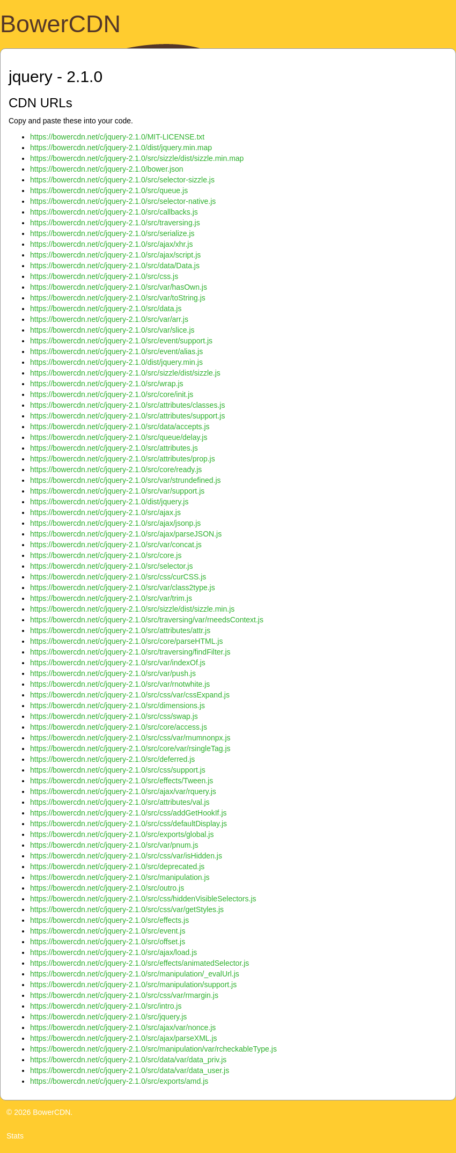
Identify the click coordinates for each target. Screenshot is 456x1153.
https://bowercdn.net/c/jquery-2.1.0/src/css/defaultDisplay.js (128, 823)
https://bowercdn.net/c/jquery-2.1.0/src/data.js (105, 308)
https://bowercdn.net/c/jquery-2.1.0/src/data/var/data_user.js (129, 1070)
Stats (15, 1136)
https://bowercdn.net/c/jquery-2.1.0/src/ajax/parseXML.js (123, 1038)
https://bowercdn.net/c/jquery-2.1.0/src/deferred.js (112, 759)
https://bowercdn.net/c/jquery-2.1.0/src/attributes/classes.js (127, 405)
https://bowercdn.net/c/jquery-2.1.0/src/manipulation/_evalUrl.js (134, 974)
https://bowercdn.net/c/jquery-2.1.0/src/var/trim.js (111, 598)
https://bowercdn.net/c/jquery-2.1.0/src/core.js (105, 555)
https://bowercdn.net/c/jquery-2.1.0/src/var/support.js (117, 491)
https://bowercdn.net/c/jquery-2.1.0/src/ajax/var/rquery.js (123, 791)
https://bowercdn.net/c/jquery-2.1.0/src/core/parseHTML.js (126, 641)
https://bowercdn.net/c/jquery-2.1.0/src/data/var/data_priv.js (128, 1059)
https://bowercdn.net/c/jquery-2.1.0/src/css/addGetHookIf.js (128, 813)
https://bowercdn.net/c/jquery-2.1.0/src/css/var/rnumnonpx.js (130, 737)
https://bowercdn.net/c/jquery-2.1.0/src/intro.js (105, 1006)
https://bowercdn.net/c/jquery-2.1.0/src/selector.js (111, 566)
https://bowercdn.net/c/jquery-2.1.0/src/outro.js (107, 888)
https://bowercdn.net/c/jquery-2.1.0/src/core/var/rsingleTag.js (130, 748)
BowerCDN (60, 24)
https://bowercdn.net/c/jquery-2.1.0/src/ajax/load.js (113, 952)
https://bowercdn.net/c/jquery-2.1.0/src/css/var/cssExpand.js (130, 695)
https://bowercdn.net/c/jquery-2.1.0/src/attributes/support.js (127, 416)
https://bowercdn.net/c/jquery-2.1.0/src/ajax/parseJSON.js (126, 534)
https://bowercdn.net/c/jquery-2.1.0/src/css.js (104, 276)
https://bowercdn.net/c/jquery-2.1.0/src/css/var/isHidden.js (126, 855)
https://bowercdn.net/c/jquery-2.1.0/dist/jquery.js (109, 501)
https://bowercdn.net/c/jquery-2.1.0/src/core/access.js (118, 727)
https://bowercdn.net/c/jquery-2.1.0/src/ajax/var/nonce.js (123, 1027)
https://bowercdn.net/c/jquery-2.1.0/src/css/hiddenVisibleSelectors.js (143, 898)
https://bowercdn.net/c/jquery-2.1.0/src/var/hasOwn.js (118, 287)
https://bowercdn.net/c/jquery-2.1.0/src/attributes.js (114, 448)
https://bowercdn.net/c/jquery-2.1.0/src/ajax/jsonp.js (115, 523)
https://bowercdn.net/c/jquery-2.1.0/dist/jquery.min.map (121, 147)
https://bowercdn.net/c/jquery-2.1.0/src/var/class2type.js (122, 587)
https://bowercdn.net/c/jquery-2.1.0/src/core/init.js (111, 394)
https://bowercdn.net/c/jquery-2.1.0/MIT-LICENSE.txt (117, 137)
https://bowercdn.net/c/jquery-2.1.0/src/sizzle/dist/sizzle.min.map (137, 158)
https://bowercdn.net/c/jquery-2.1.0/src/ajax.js (105, 512)
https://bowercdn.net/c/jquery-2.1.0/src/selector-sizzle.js (122, 179)
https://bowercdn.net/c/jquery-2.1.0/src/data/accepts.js (120, 426)
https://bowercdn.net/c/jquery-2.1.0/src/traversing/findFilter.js (130, 652)
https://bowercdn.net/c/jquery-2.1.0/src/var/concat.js (116, 544)
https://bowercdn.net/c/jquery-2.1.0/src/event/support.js (121, 340)
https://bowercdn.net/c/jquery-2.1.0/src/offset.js (107, 941)
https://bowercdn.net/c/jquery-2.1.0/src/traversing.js (115, 222)
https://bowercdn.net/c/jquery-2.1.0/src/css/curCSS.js (118, 576)
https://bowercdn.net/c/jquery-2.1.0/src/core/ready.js (116, 469)
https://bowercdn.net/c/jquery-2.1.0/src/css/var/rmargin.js (124, 995)
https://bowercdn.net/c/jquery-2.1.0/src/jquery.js (108, 1016)
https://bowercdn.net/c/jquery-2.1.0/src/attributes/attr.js (120, 630)
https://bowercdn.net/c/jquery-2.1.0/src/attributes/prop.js (122, 458)
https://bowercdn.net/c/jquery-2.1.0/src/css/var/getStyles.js (127, 909)
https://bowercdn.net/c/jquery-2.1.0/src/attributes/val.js (120, 802)
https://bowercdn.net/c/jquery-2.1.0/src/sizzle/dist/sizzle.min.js (132, 609)
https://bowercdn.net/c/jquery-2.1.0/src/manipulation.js (120, 877)
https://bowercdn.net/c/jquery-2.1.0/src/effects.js (109, 920)
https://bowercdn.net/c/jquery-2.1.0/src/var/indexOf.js (117, 662)
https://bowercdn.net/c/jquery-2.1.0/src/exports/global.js (122, 834)
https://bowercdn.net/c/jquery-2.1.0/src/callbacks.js (114, 212)
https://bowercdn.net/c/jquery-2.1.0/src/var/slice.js (112, 330)
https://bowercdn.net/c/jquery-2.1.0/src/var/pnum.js (114, 845)
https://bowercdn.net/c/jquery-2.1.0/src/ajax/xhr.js (111, 244)
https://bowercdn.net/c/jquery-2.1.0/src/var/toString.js (117, 297)
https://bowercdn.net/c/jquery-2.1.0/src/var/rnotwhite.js (120, 684)
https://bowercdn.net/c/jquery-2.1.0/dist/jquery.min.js (116, 362)
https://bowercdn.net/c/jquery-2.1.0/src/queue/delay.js (118, 437)
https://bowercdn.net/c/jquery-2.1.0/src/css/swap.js (114, 716)
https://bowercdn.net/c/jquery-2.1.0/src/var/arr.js (109, 319)
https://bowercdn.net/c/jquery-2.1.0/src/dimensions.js (117, 705)
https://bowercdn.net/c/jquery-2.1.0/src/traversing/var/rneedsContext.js (146, 619)
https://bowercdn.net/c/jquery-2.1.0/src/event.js (107, 931)
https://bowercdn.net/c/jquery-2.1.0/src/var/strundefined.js (125, 480)
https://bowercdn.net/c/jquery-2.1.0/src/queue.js (109, 190)
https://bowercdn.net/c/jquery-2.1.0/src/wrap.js (106, 383)
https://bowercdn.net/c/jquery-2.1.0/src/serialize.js (112, 233)
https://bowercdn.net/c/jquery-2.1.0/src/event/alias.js (116, 351)
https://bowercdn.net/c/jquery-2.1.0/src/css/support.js (117, 770)
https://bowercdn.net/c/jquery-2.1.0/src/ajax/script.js (115, 255)
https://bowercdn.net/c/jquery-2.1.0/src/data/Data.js (115, 265)
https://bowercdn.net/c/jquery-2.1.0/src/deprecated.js (117, 866)
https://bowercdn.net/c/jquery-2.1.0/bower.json (106, 169)
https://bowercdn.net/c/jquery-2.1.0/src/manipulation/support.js (133, 984)
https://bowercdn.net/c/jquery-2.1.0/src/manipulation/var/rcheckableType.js (153, 1049)
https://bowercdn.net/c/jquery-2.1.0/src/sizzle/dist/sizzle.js (125, 373)
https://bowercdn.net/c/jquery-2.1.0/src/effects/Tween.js (121, 780)
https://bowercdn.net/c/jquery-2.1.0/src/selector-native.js (123, 201)
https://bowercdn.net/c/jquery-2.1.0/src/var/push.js (113, 673)
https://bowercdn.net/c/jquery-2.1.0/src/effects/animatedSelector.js (139, 963)
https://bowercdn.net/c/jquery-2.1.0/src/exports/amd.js (119, 1081)
